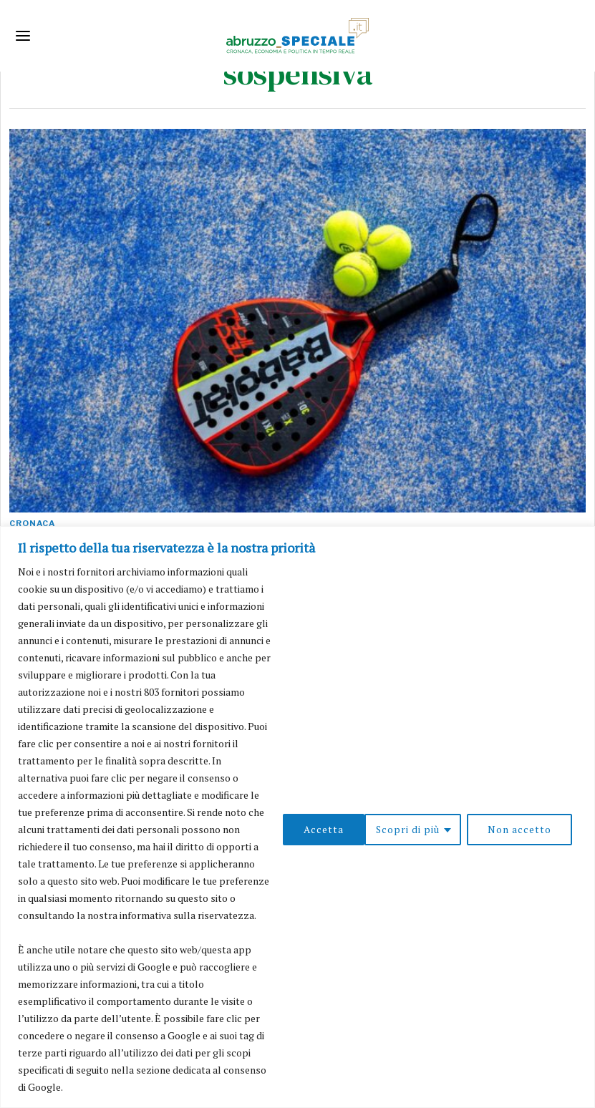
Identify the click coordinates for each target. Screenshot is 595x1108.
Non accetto (437, 829)
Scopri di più (325, 829)
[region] (297, 817)
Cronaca (32, 523)
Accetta (536, 829)
